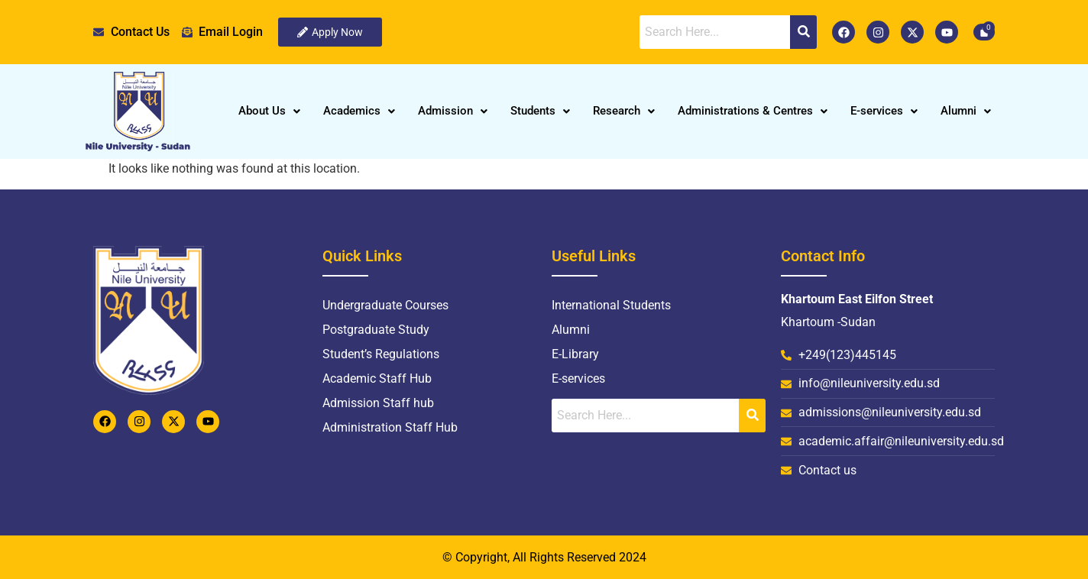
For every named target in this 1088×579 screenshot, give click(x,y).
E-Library (575, 354)
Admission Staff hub (378, 403)
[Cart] (984, 32)
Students (540, 111)
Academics (359, 111)
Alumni (966, 111)
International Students (611, 305)
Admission (452, 111)
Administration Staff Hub (390, 427)
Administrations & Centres (752, 111)
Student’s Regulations (380, 354)
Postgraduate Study (375, 329)
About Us (269, 111)
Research (624, 111)
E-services (884, 111)
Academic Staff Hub (377, 378)
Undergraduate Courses (385, 305)
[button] (269, 111)
